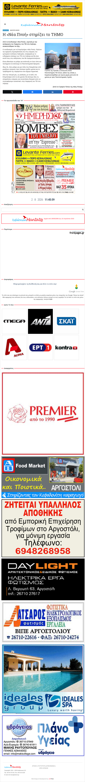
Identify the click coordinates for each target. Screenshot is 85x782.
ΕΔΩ (50, 299)
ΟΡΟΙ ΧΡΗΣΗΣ (43, 768)
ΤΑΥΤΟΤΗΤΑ (41, 766)
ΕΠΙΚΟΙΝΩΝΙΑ (50, 766)
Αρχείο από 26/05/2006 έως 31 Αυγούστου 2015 (43, 218)
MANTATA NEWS (14, 30)
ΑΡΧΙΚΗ (34, 766)
